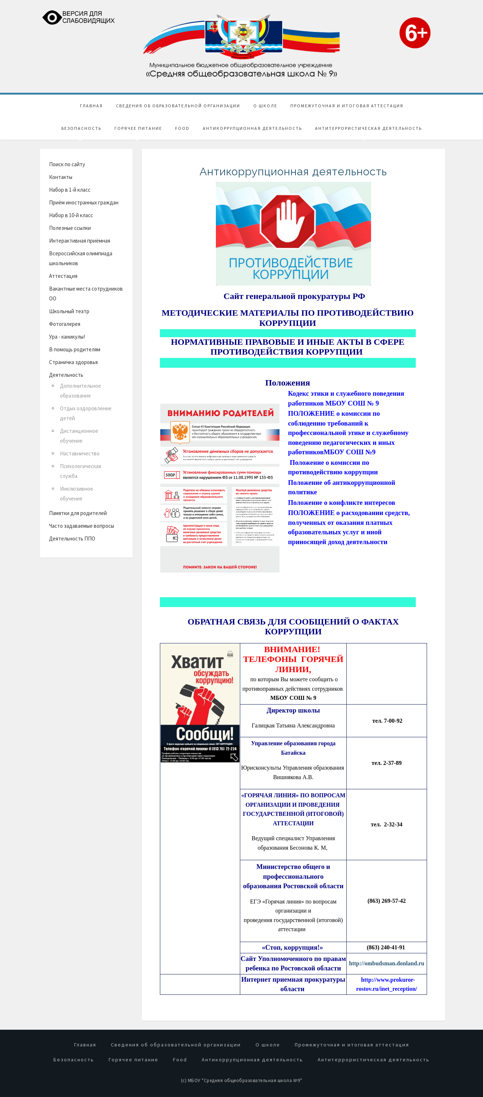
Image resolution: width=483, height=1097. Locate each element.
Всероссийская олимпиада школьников (80, 257)
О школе (265, 104)
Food (182, 127)
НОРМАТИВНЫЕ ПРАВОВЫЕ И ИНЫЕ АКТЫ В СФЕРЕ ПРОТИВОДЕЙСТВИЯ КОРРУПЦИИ (287, 345)
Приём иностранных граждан (83, 201)
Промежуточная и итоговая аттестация (346, 104)
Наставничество (80, 452)
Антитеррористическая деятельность (368, 127)
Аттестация (63, 274)
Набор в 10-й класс (71, 214)
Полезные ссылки (70, 226)
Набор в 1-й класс (69, 188)
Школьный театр (69, 310)
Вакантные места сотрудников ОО (86, 292)
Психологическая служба (80, 470)
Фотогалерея (64, 322)
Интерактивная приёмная (79, 239)
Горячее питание (138, 127)
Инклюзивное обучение (76, 492)
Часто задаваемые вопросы (81, 524)
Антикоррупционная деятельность (252, 127)
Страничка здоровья (73, 361)
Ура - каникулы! (67, 335)
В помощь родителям (74, 348)
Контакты (60, 175)
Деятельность (66, 373)
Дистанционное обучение (79, 434)
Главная (91, 104)
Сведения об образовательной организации (178, 104)
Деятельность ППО (72, 537)
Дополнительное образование (80, 389)
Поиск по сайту (67, 163)
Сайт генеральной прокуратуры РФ (293, 295)
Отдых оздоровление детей (86, 412)
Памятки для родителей (78, 511)
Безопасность (81, 127)
